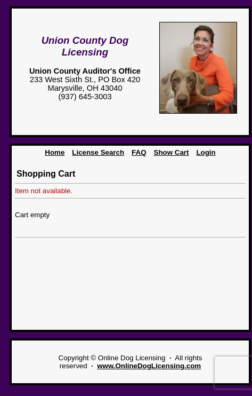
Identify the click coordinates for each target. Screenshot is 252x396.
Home (54, 152)
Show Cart (171, 152)
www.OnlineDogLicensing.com (149, 366)
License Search (98, 152)
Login (205, 152)
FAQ (139, 152)
